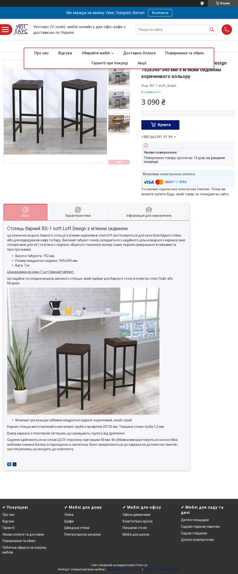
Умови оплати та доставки (23, 534)
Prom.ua (141, 565)
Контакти (160, 12)
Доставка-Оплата (139, 53)
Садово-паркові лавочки (200, 526)
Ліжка (69, 515)
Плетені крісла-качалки (82, 534)
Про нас (41, 53)
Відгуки (65, 53)
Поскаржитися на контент (124, 569)
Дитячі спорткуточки (197, 540)
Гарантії (8, 528)
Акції (142, 63)
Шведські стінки (76, 528)
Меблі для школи (136, 534)
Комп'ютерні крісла (138, 521)
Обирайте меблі (96, 53)
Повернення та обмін (184, 53)
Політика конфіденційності (162, 569)
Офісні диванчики (136, 515)
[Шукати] (212, 29)
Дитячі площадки (195, 520)
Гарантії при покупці (110, 63)
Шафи (69, 521)
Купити (164, 125)
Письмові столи (135, 528)
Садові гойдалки (194, 533)
